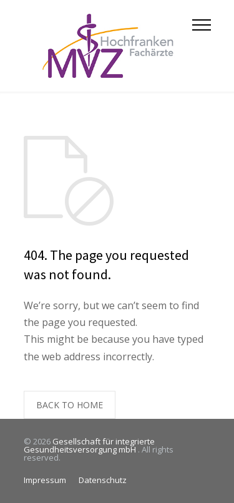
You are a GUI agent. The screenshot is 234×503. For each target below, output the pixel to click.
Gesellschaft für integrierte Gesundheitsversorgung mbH (89, 445)
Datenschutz (103, 480)
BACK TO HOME (69, 405)
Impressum (45, 480)
